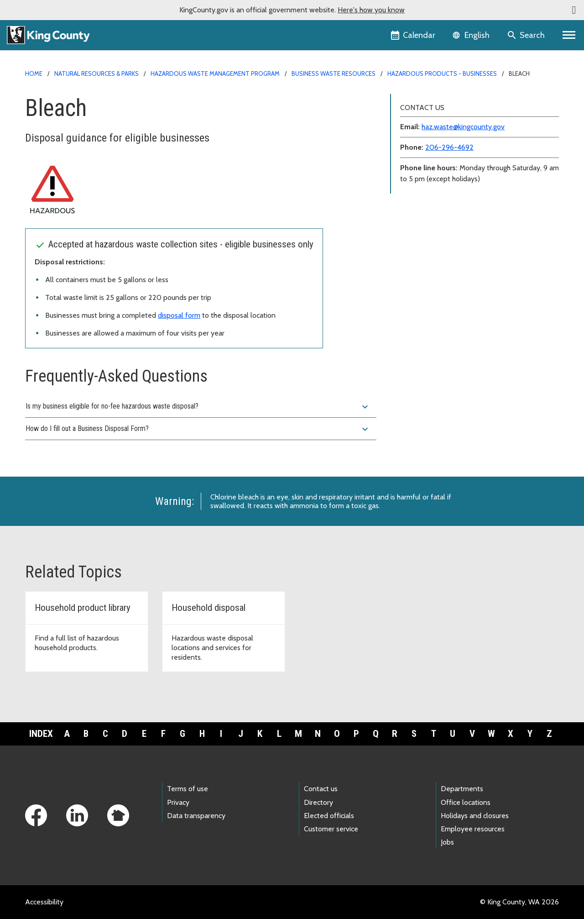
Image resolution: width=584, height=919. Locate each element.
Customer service (331, 828)
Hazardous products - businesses (442, 73)
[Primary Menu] (569, 35)
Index (41, 733)
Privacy (178, 802)
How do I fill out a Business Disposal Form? (198, 429)
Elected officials (329, 815)
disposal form (179, 315)
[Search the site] (526, 35)
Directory (318, 802)
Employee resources (473, 828)
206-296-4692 (449, 147)
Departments (462, 788)
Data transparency (196, 815)
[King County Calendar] (413, 35)
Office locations (465, 802)
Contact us (321, 788)
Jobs (447, 842)
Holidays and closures (475, 815)
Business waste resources (333, 73)
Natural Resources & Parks (96, 73)
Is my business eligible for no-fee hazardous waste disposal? (198, 406)
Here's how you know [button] (371, 9)
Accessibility (44, 902)
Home (33, 73)
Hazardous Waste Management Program (215, 73)
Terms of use (187, 788)
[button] (574, 10)
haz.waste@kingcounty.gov (463, 126)
